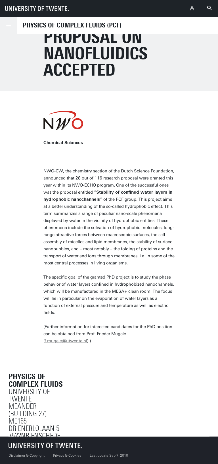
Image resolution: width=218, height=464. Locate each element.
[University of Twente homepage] (37, 8)
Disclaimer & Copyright (27, 455)
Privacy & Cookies (67, 455)
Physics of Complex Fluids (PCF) (72, 25)
